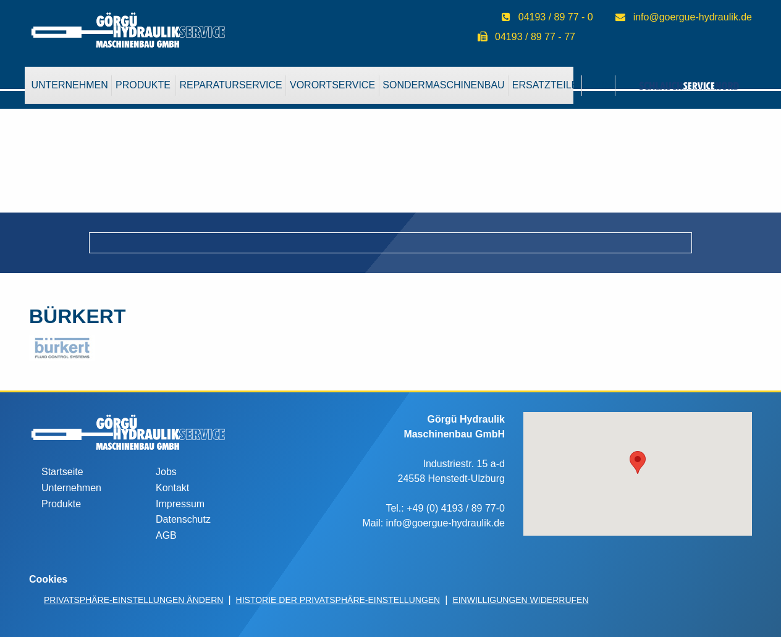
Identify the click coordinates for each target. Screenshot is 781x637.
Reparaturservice (231, 85)
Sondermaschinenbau (443, 85)
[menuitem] (70, 85)
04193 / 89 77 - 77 (535, 37)
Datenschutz (183, 519)
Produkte (143, 85)
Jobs (166, 471)
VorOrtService (332, 85)
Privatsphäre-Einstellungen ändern (133, 600)
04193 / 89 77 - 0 (555, 17)
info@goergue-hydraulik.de (692, 17)
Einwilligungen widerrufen (520, 600)
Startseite (62, 471)
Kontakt (172, 488)
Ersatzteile (545, 85)
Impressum (180, 504)
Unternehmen (69, 85)
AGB (166, 535)
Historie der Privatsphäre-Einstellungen (338, 600)
